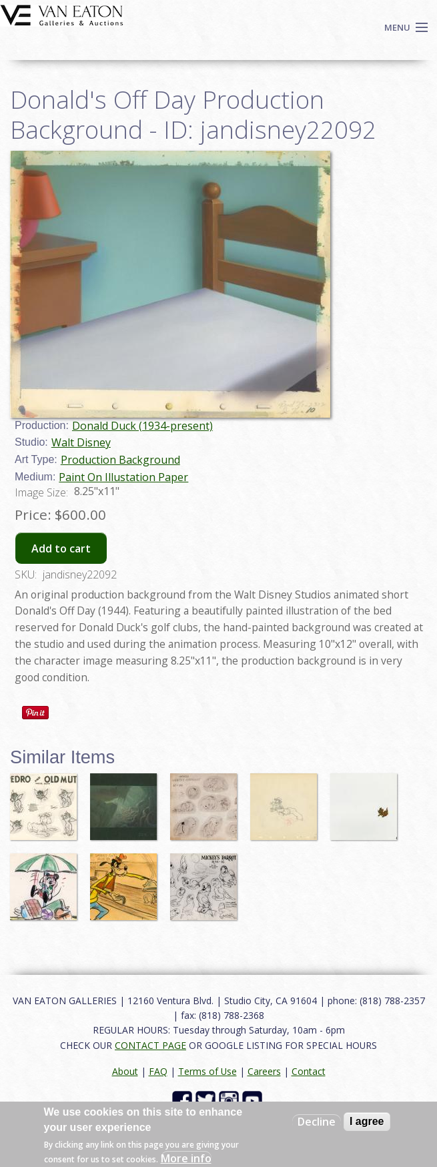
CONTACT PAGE (150, 1045)
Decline (317, 1121)
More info (186, 1158)
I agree (367, 1121)
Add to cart (61, 548)
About (125, 1071)
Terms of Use (207, 1071)
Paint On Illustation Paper (123, 477)
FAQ (158, 1071)
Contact (309, 1071)
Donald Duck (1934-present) (142, 425)
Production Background (120, 459)
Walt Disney (81, 442)
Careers (264, 1071)
